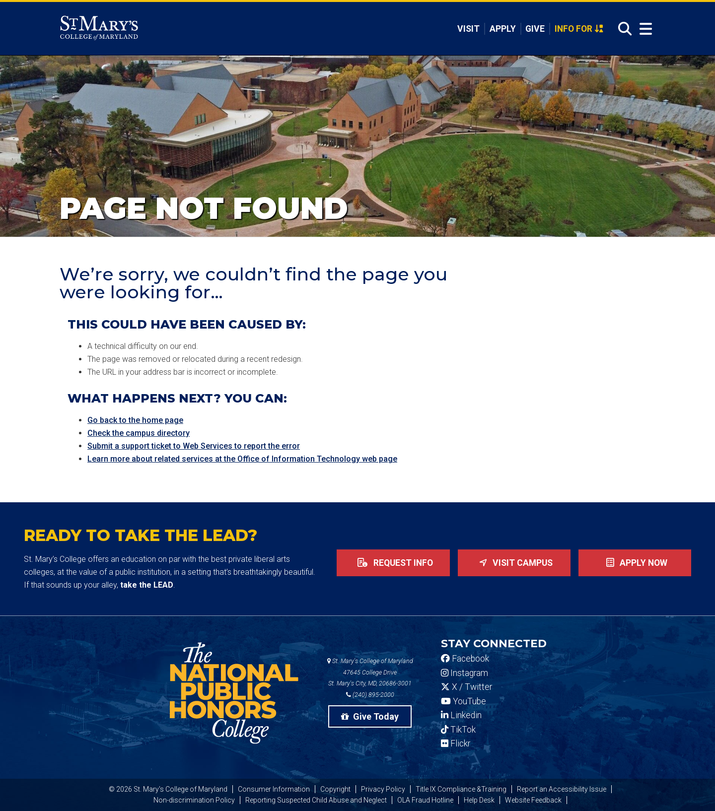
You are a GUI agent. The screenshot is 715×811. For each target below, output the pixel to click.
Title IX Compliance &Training (461, 789)
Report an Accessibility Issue (561, 789)
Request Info (393, 563)
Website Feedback (533, 800)
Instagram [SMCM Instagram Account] (464, 673)
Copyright (335, 789)
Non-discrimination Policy (194, 800)
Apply (503, 29)
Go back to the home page (135, 420)
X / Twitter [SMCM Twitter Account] (466, 687)
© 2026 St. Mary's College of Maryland (168, 789)
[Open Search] (622, 29)
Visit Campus (514, 563)
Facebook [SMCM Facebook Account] (465, 659)
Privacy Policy (383, 789)
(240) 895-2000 (370, 694)
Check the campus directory (138, 433)
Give (535, 29)
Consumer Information (274, 789)
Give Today (370, 716)
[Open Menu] (643, 29)
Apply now (634, 563)
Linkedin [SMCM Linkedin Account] (461, 715)
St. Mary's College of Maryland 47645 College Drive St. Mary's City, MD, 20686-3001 (370, 672)
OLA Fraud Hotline (425, 800)
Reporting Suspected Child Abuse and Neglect (316, 800)
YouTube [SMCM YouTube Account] (463, 701)
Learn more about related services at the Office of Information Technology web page (242, 459)
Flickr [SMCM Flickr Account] (455, 743)
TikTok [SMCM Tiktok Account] (458, 730)
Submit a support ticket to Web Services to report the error (193, 446)
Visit (468, 29)
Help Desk (479, 800)
